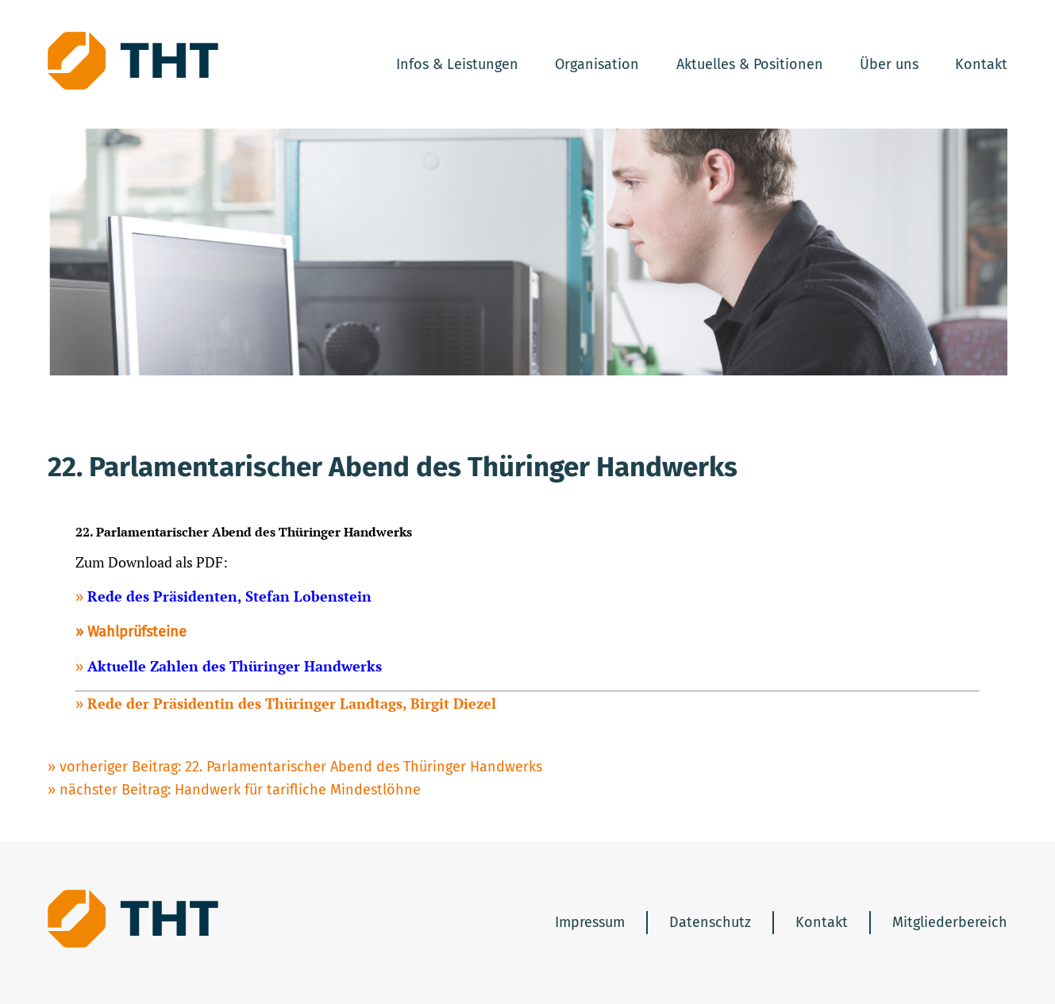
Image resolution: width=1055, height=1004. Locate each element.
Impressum (590, 922)
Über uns (889, 64)
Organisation (597, 64)
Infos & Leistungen (457, 64)
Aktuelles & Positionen (749, 64)
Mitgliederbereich (949, 922)
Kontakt (981, 64)
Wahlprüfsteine (137, 631)
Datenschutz (710, 922)
